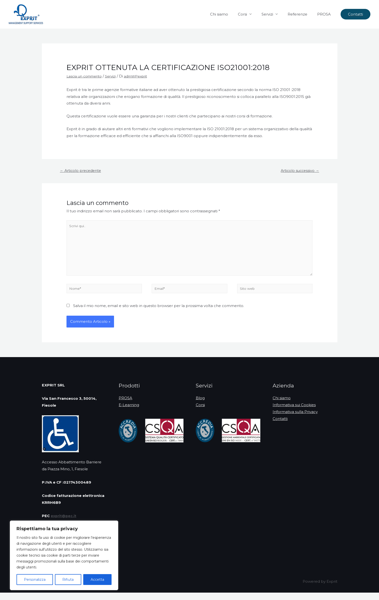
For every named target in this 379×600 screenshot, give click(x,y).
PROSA (325, 14)
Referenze (301, 14)
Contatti (280, 425)
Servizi (273, 14)
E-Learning (129, 412)
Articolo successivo (298, 171)
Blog (200, 405)
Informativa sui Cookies (294, 412)
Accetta (97, 579)
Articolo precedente (82, 171)
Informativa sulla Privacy (295, 419)
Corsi (251, 14)
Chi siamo (230, 14)
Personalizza (35, 579)
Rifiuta (68, 579)
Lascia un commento (86, 76)
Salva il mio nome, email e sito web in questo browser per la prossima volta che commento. (158, 312)
